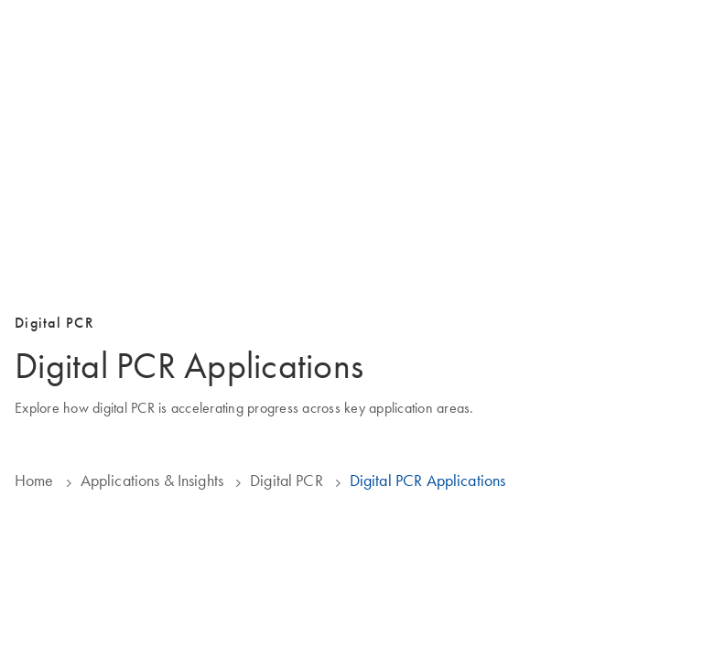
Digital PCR (286, 480)
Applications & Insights (152, 480)
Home (34, 480)
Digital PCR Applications (428, 480)
